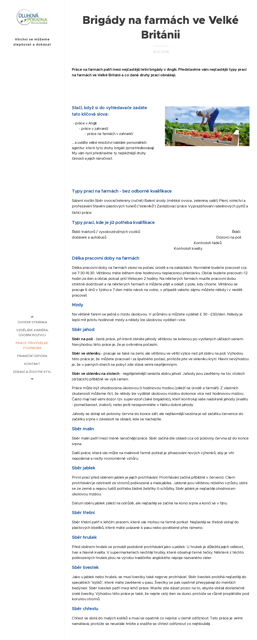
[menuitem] (32, 322)
